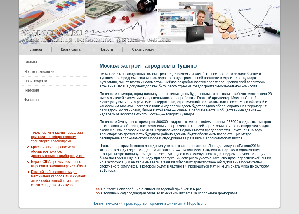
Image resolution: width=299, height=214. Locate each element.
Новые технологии (39, 72)
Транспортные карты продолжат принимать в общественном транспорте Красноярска (57, 136)
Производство (35, 81)
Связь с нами (143, 49)
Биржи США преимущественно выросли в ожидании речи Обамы (58, 164)
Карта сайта (71, 49)
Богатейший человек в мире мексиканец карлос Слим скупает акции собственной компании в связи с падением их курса (58, 178)
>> (98, 189)
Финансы (31, 100)
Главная (35, 49)
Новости (106, 49)
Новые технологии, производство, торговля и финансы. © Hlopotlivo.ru (149, 203)
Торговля (31, 90)
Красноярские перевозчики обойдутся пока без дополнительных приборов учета (57, 151)
